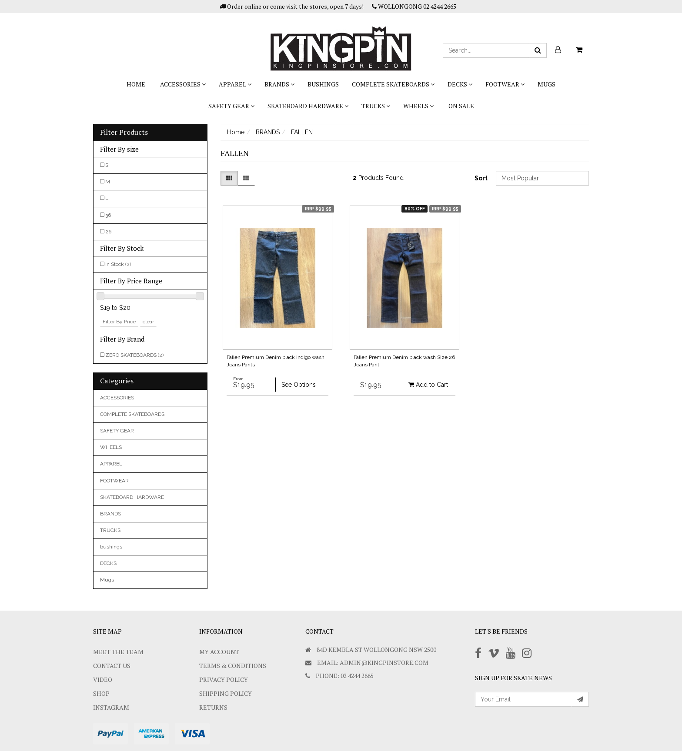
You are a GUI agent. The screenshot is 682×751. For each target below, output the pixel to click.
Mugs (546, 84)
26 (108, 232)
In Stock (118, 264)
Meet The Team (118, 652)
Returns (213, 707)
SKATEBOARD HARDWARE (307, 106)
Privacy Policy (223, 679)
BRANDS (279, 84)
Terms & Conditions (232, 665)
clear (148, 322)
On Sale (461, 106)
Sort (481, 178)
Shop (101, 693)
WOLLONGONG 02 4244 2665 (414, 6)
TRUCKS (375, 106)
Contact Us (111, 665)
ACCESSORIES (183, 84)
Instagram (111, 707)
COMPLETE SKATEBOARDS (393, 84)
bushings (323, 84)
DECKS (460, 84)
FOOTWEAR (505, 84)
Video (102, 679)
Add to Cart (428, 384)
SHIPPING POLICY (225, 693)
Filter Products (124, 132)
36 (108, 215)
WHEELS (418, 106)
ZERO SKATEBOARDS (134, 355)
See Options (298, 384)
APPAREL (235, 84)
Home (136, 84)
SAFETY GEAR (231, 106)
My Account (219, 652)
